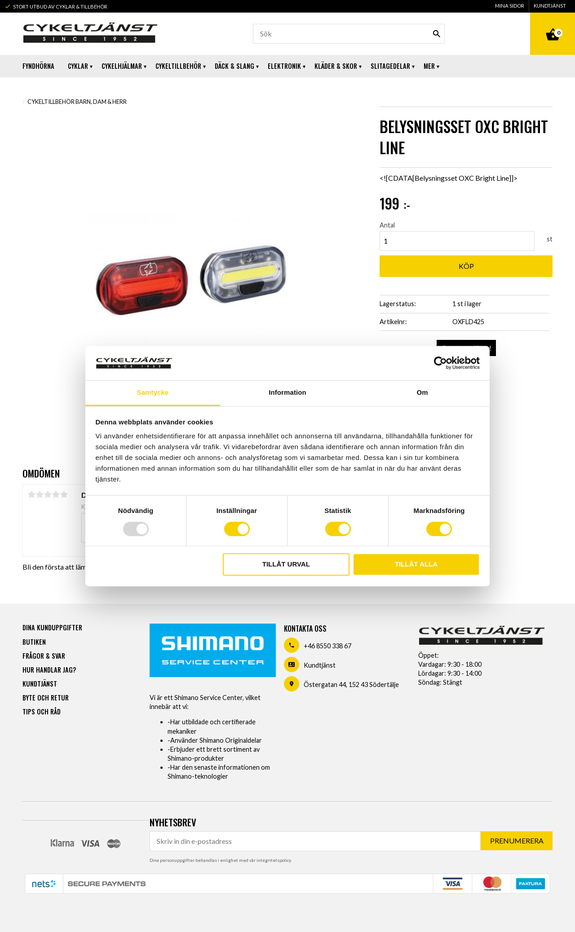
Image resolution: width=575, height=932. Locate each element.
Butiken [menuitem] (34, 642)
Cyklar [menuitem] (78, 66)
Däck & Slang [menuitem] (234, 66)
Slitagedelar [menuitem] (390, 66)
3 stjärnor (48, 495)
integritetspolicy (274, 860)
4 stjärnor (56, 495)
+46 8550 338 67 (327, 646)
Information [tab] (287, 393)
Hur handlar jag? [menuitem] (49, 669)
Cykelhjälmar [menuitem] (122, 66)
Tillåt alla (416, 564)
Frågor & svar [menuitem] (43, 655)
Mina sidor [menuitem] (509, 6)
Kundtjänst (320, 665)
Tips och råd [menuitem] (41, 711)
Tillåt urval (286, 564)
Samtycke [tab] (153, 393)
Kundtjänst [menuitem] (550, 6)
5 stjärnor (64, 495)
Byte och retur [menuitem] (45, 697)
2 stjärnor (39, 495)
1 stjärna (31, 495)
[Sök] (436, 33)
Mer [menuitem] (429, 66)
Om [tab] (422, 393)
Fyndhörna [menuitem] (38, 66)
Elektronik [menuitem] (284, 66)
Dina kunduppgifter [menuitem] (52, 627)
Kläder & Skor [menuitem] (335, 66)
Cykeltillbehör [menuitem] (178, 66)
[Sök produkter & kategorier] (349, 34)
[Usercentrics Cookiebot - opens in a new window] (440, 363)
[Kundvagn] (552, 24)
